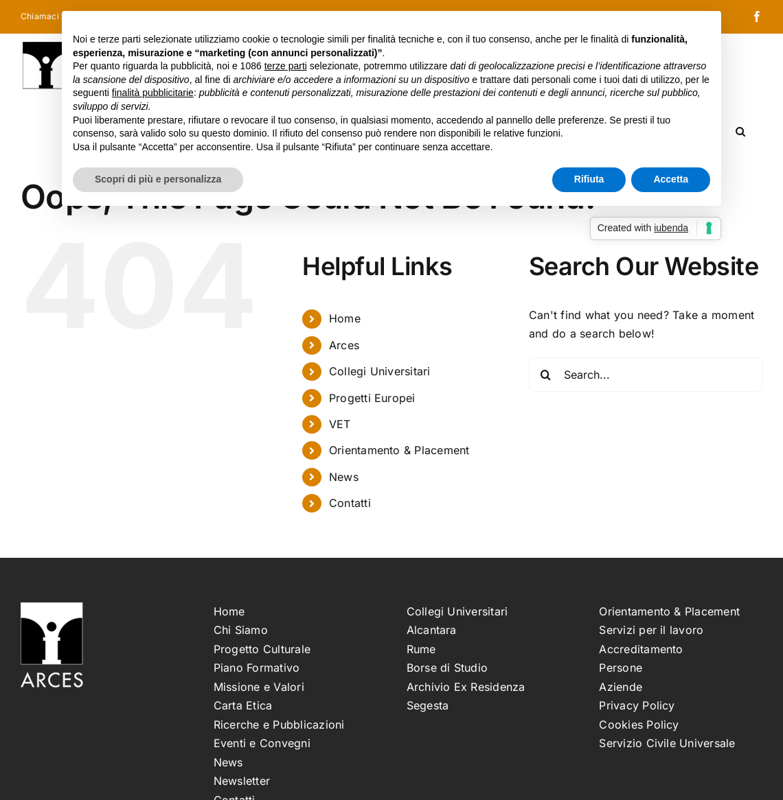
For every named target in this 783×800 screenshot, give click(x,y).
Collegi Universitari (380, 371)
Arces (344, 345)
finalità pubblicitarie (153, 92)
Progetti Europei (372, 398)
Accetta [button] (670, 179)
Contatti (350, 503)
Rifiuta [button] (589, 179)
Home (345, 318)
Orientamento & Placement (399, 450)
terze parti (285, 65)
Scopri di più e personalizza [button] (158, 179)
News (344, 477)
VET (340, 424)
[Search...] (645, 374)
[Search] (546, 374)
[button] (740, 130)
